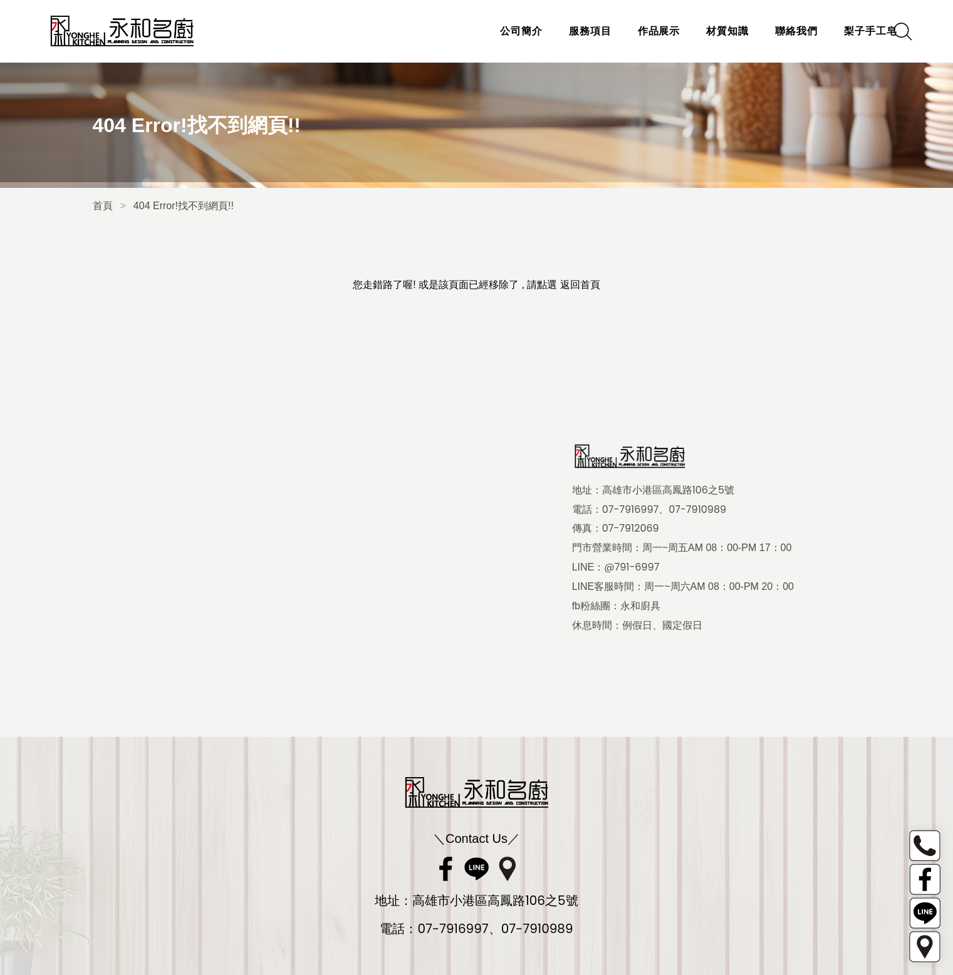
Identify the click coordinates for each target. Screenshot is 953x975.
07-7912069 (630, 528)
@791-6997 (631, 567)
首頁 (103, 206)
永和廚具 (640, 606)
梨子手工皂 (850, 31)
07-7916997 (630, 510)
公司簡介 (501, 31)
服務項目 (570, 31)
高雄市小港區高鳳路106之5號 (668, 490)
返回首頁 (580, 284)
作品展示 (639, 31)
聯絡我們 (776, 31)
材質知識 (708, 31)
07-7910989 (697, 510)
